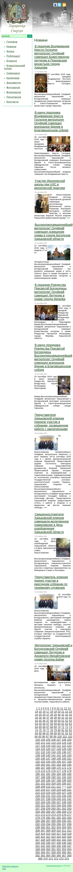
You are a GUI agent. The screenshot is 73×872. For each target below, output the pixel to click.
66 (44, 727)
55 (40, 723)
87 (47, 733)
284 (69, 817)
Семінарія (13, 73)
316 (53, 833)
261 (58, 808)
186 (69, 774)
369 (40, 858)
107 (58, 739)
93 (70, 733)
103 (37, 739)
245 (48, 802)
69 (55, 727)
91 (62, 733)
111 (43, 742)
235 (69, 795)
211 (53, 786)
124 (37, 748)
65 (40, 727)
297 (64, 824)
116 (69, 742)
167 (43, 767)
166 (37, 767)
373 (61, 858)
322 (48, 836)
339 (64, 842)
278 (37, 817)
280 (48, 817)
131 (37, 752)
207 (69, 783)
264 (37, 811)
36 (44, 717)
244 (43, 802)
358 (53, 852)
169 (53, 767)
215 (37, 789)
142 (58, 755)
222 (37, 792)
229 (37, 795)
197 (53, 780)
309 (53, 830)
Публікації (13, 56)
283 (64, 817)
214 (69, 786)
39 (55, 717)
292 (37, 824)
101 (64, 736)
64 (36, 727)
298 (69, 824)
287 (48, 820)
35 (40, 717)
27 (47, 714)
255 (64, 805)
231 (48, 795)
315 (48, 833)
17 (47, 711)
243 (37, 802)
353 (64, 849)
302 (53, 827)
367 (64, 855)
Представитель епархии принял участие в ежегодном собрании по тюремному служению (51, 582)
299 (37, 827)
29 (55, 714)
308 (48, 830)
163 (58, 764)
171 (64, 767)
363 (43, 855)
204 (53, 783)
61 (62, 723)
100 (59, 736)
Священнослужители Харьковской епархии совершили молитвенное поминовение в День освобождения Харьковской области (51, 523)
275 (58, 814)
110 (37, 742)
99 (54, 736)
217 (48, 789)
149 (58, 758)
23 (70, 711)
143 (64, 755)
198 (58, 780)
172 (69, 767)
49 (55, 720)
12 (65, 708)
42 (66, 717)
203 (48, 783)
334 (37, 842)
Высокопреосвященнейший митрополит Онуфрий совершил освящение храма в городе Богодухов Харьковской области (53, 231)
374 (66, 858)
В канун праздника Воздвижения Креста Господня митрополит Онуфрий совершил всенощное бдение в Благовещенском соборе (51, 121)
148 (53, 758)
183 (53, 774)
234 (64, 795)
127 (53, 748)
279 (43, 817)
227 (64, 792)
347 (69, 846)
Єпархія (12, 60)
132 (43, 752)
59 (55, 723)
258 (43, 808)
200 (69, 780)
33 (70, 714)
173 (37, 770)
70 (59, 727)
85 (40, 733)
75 (40, 730)
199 (64, 780)
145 (37, 758)
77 (47, 730)
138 (37, 755)
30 (59, 714)
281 (53, 817)
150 (64, 758)
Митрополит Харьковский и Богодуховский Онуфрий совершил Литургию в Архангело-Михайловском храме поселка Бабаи (53, 652)
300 (43, 827)
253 (53, 805)
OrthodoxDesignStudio (53, 866)
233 (58, 795)
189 (48, 777)
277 (69, 814)
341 (37, 846)
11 (61, 708)
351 (53, 849)
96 (43, 736)
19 (55, 711)
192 (64, 777)
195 (43, 780)
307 (43, 830)
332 (64, 839)
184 (58, 774)
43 (70, 717)
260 (53, 808)
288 (53, 820)
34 (36, 717)
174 (43, 770)
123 (69, 745)
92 (66, 733)
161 (48, 764)
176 (53, 770)
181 (43, 774)
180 (37, 774)
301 (48, 827)
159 (37, 764)
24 (36, 714)
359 (58, 852)
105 (48, 739)
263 (69, 808)
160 (43, 764)
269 (64, 811)
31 (62, 714)
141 (53, 755)
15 (40, 711)
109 (69, 739)
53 (70, 720)
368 (69, 855)
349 (43, 849)
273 (48, 814)
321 (43, 836)
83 (70, 730)
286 (43, 820)
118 (43, 745)
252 (48, 805)
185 (64, 774)
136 (64, 752)
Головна (12, 41)
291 (69, 820)
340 (69, 842)
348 (37, 849)
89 (55, 733)
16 (44, 711)
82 (66, 730)
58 (51, 723)
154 (48, 761)
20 (59, 711)
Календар (13, 78)
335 (43, 842)
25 (40, 714)
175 (48, 770)
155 (53, 761)
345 (58, 846)
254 (58, 805)
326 (69, 836)
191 (58, 777)
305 (69, 827)
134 (53, 752)
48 (51, 720)
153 (43, 761)
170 (58, 767)
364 (48, 855)
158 (69, 761)
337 (53, 842)
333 (69, 839)
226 (58, 792)
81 (62, 730)
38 (51, 717)
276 (64, 814)
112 (48, 742)
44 (36, 720)
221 (69, 789)
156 (58, 761)
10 (57, 708)
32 (66, 714)
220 (64, 789)
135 (58, 752)
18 (51, 711)
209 (43, 786)
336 (48, 842)
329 (48, 839)
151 (69, 758)
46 (44, 720)
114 (58, 742)
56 (44, 723)
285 (37, 820)
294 (48, 824)
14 (36, 711)
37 (47, 717)
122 (64, 745)
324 (58, 836)
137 (69, 752)
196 (48, 780)
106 (53, 739)
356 (43, 852)
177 (58, 770)
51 (62, 720)
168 (48, 767)
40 (59, 717)
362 (37, 855)
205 (58, 783)
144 (69, 755)
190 (53, 777)
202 (43, 783)
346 (64, 846)
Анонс (11, 51)
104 (43, 739)
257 (37, 808)
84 (36, 733)
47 (47, 720)
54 (36, 723)
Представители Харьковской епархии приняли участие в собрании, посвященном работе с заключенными (51, 422)
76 (44, 730)
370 (45, 858)
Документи (14, 82)
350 (48, 849)
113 (53, 742)
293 (43, 824)
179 (69, 770)
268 (58, 811)
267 (53, 811)
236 (37, 799)
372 (56, 858)
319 (69, 833)
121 (58, 745)
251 (43, 805)
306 (37, 830)
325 (64, 836)
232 (53, 795)
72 (66, 727)
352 (58, 849)
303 (58, 827)
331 (58, 839)
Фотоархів (13, 87)
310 (58, 830)
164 (64, 764)
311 (64, 830)
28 (51, 714)
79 (55, 730)
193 (69, 777)
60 (59, 723)
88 (51, 733)
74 (36, 730)
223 (43, 792)
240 (58, 799)
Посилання (14, 97)
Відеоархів (14, 92)
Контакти (13, 101)
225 (53, 792)
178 (64, 770)
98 (51, 736)
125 (43, 748)
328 (43, 839)
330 (53, 839)
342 (43, 846)
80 (59, 730)
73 (70, 727)
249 (69, 802)
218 (53, 789)
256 (69, 805)
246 (53, 802)
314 (43, 833)
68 (51, 727)
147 (48, 758)
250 (37, 805)
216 (43, 789)
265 (43, 811)
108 (64, 739)
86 (44, 733)
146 (43, 758)
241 (64, 799)
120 (53, 745)
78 (51, 730)
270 (69, 811)
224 (48, 792)
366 (58, 855)
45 (40, 720)
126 (48, 748)
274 (53, 814)
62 (66, 723)
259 (48, 808)
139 (43, 755)
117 (37, 745)
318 (64, 833)
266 (48, 811)
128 (58, 748)
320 (37, 836)
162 (53, 764)
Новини (11, 46)
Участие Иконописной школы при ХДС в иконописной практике (49, 184)
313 (37, 833)
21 (62, 711)
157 (64, 761)
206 (64, 783)
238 (48, 799)
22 (66, 711)
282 (58, 817)
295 (53, 824)
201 (37, 783)
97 (47, 736)
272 (43, 814)
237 (43, 799)
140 (48, 755)
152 (37, 761)
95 (39, 736)
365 (53, 855)
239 (53, 799)
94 (36, 736)
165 (69, 764)
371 (50, 858)
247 (58, 802)
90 (59, 733)
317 (58, 833)
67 (47, 727)
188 (43, 777)
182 (48, 774)
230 (43, 795)
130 (69, 748)
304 (64, 827)
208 (37, 786)
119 (48, 745)
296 (58, 824)
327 (37, 839)
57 (47, 723)
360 (64, 852)
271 (37, 814)
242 (69, 799)
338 (58, 842)
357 (48, 852)
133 (48, 752)
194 (37, 780)
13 (69, 708)
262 (64, 808)
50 (59, 720)
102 (70, 736)
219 (58, 789)
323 (53, 836)
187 (37, 777)
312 (69, 830)
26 (44, 714)
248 (64, 802)
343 (48, 846)
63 (70, 723)
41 (62, 717)
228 (69, 792)
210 (48, 786)
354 (69, 849)
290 (64, 820)
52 (66, 720)
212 (58, 786)
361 (69, 852)
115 (64, 742)
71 (62, 727)
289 (58, 820)
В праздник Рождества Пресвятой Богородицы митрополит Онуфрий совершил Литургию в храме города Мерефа (50, 292)
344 (53, 846)
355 (37, 852)
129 (64, 748)
